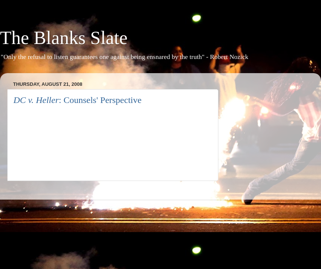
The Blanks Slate (64, 37)
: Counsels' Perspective (77, 100)
